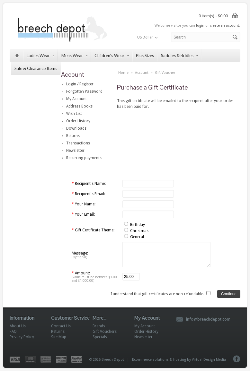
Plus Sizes (145, 55)
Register (86, 84)
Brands (99, 326)
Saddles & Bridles (179, 55)
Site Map (58, 337)
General (137, 237)
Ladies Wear (40, 55)
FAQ (13, 331)
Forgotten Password (84, 91)
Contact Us (61, 326)
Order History (78, 121)
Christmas (139, 231)
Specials (100, 337)
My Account (76, 99)
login (200, 25)
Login (71, 84)
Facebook (236, 359)
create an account (224, 25)
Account (141, 73)
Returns (73, 136)
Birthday (137, 224)
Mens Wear (74, 55)
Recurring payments (84, 158)
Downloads (76, 128)
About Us (18, 326)
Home (123, 73)
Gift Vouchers (105, 331)
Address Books (79, 106)
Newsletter (75, 150)
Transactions (78, 143)
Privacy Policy (22, 337)
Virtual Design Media (209, 360)
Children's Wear (111, 55)
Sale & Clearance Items (35, 68)
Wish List (74, 113)
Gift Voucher (165, 73)
